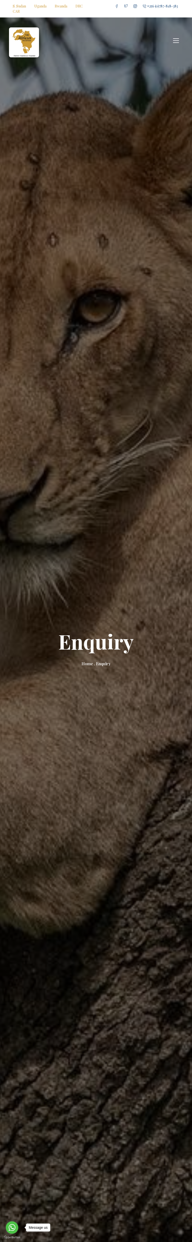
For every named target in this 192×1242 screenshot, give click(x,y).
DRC (79, 6)
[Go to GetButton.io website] (12, 1237)
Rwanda (61, 6)
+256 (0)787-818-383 (160, 6)
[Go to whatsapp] (12, 1227)
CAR (16, 11)
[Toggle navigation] (176, 41)
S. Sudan (19, 6)
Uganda (40, 6)
